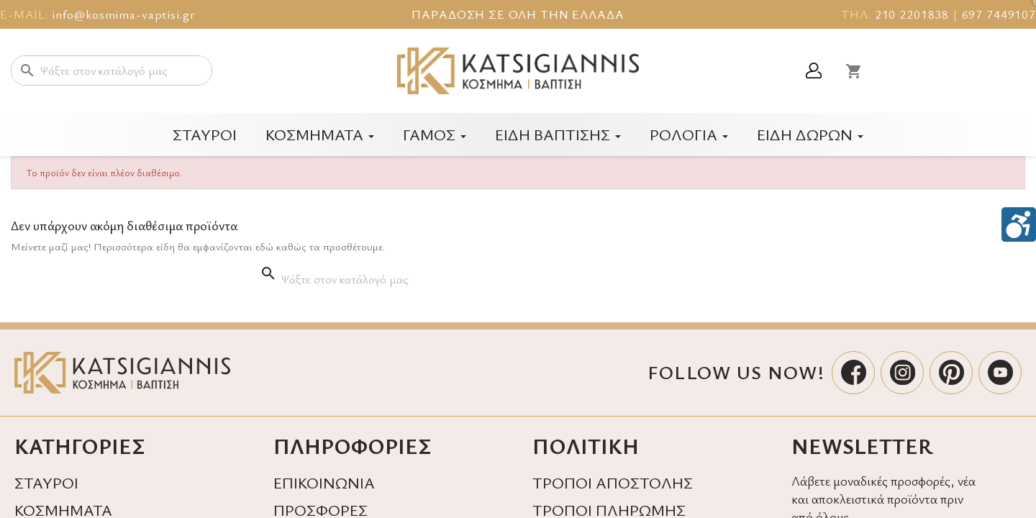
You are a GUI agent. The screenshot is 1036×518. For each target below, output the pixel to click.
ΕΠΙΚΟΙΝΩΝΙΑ (324, 482)
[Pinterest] (951, 372)
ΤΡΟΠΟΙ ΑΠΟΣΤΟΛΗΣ (612, 482)
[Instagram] (902, 372)
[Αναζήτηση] (112, 70)
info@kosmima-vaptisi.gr (124, 14)
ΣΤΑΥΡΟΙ (46, 482)
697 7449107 (999, 14)
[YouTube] (1000, 372)
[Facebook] (853, 372)
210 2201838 (912, 14)
